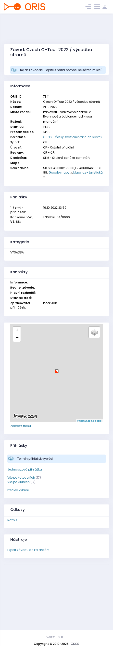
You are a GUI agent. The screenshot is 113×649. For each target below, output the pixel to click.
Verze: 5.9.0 (54, 637)
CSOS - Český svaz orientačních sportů (72, 137)
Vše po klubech (18, 482)
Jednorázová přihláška (24, 469)
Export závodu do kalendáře (28, 550)
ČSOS (75, 644)
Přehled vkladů (18, 490)
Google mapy (59, 172)
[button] (56, 369)
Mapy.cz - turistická (88, 172)
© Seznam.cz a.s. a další (89, 421)
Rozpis (12, 520)
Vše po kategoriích (21, 477)
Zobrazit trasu (20, 426)
